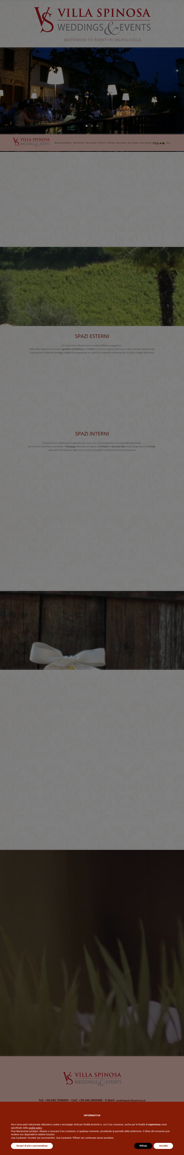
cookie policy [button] (35, 1134)
